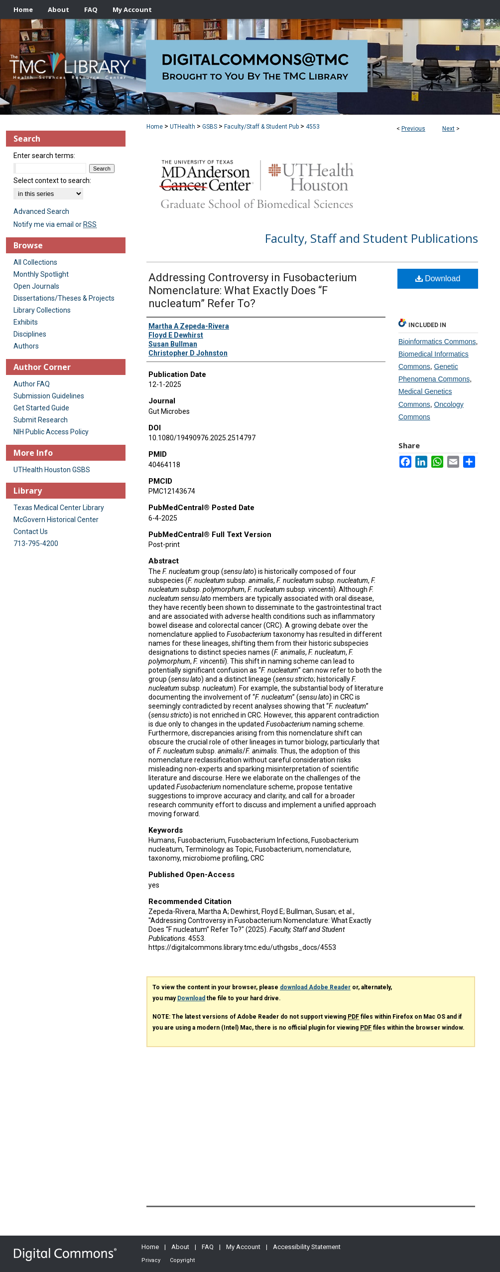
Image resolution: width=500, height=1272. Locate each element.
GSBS (209, 126)
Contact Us (30, 532)
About (180, 1247)
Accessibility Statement (307, 1247)
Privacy (150, 1260)
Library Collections (42, 310)
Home (154, 126)
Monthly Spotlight (41, 274)
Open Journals (36, 286)
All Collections (35, 262)
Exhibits (25, 322)
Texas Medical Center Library (58, 508)
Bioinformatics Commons (437, 342)
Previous (413, 128)
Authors (26, 346)
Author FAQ (31, 384)
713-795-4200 (35, 543)
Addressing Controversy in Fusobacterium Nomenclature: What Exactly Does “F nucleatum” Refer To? (252, 290)
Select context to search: (52, 180)
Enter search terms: (44, 156)
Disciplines (29, 334)
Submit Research (40, 420)
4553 (313, 126)
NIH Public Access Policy (51, 432)
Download (438, 278)
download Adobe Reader (315, 987)
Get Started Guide (41, 408)
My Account (243, 1247)
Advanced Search (41, 211)
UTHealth (182, 126)
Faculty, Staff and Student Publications (371, 238)
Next (448, 128)
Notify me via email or (55, 224)
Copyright (182, 1260)
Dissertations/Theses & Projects (64, 298)
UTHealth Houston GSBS (51, 470)
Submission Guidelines (48, 396)
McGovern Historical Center (56, 520)
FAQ (208, 1247)
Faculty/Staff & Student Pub (261, 126)
